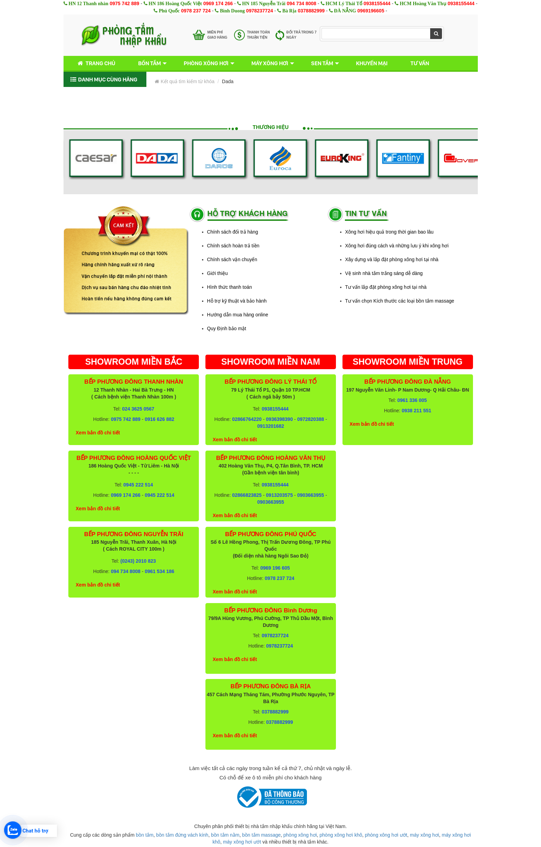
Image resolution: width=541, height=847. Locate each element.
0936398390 (279, 419)
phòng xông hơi (300, 835)
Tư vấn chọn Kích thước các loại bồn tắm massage (399, 301)
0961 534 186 (159, 571)
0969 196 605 (275, 568)
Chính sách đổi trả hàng (232, 232)
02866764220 (247, 419)
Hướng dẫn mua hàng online (237, 314)
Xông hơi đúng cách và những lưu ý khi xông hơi (397, 245)
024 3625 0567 (138, 409)
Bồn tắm (149, 63)
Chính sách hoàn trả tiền (233, 245)
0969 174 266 (218, 3)
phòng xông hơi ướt (386, 835)
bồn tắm (145, 835)
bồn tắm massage (261, 835)
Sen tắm (322, 63)
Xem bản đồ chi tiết (98, 432)
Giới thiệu (217, 273)
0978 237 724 (196, 10)
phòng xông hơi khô (341, 835)
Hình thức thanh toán (229, 287)
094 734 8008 (302, 3)
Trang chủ (95, 63)
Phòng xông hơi (206, 63)
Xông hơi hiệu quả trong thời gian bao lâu (389, 232)
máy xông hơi (424, 835)
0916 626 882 (159, 419)
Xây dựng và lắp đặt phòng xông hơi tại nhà (391, 259)
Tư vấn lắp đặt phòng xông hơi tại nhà (386, 287)
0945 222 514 (138, 484)
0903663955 (310, 495)
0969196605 (370, 10)
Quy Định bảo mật (226, 328)
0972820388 (310, 419)
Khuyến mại (372, 63)
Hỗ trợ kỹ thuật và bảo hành (237, 301)
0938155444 (377, 3)
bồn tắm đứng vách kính (182, 835)
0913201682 (270, 426)
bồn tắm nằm (225, 835)
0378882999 (311, 10)
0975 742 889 (124, 3)
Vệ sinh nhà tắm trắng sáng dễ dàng (384, 273)
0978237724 (259, 10)
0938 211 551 (416, 410)
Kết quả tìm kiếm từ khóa (185, 81)
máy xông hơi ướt (242, 842)
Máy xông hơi (269, 63)
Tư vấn (419, 63)
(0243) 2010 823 (138, 561)
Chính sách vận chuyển (232, 259)
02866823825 (247, 495)
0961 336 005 (412, 400)
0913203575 (279, 495)
